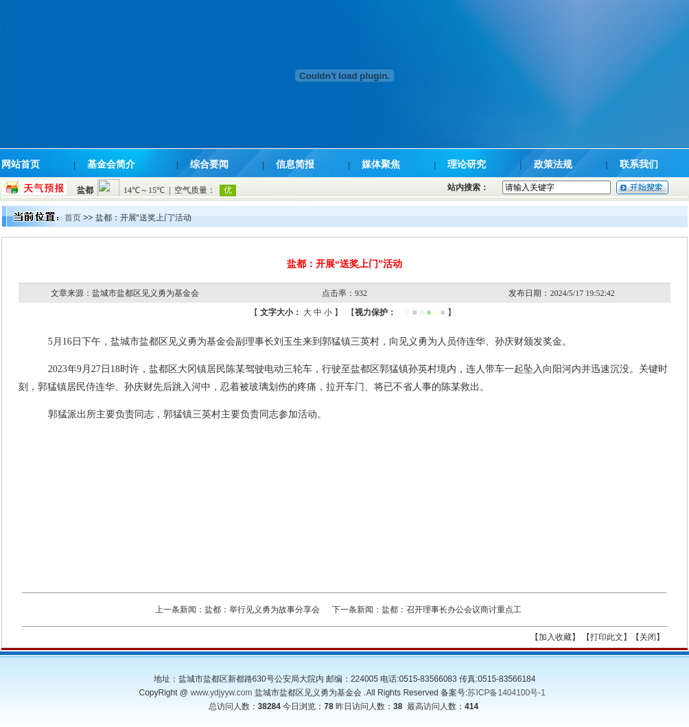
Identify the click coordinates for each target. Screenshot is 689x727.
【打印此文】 (606, 637)
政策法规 (553, 164)
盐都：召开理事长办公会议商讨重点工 (452, 609)
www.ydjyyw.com (221, 692)
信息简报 (295, 164)
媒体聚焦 (381, 164)
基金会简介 (111, 164)
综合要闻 (209, 164)
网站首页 (20, 164)
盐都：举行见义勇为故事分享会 (262, 609)
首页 (73, 217)
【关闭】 (647, 637)
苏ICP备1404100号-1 (506, 692)
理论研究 (466, 164)
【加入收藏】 (555, 637)
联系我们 (639, 164)
